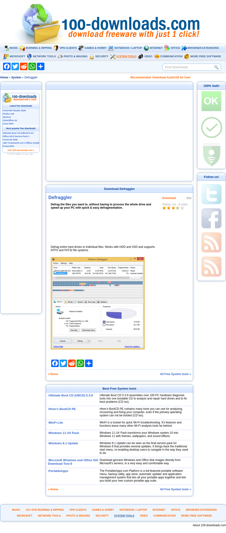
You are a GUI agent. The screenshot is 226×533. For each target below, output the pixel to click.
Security (99, 56)
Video (145, 56)
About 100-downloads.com (209, 525)
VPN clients (65, 47)
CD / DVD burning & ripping (45, 509)
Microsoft (14, 56)
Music (10, 47)
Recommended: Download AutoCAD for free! (160, 77)
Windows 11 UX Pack (63, 433)
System (16, 77)
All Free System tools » (175, 374)
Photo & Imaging (72, 56)
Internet (153, 47)
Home (4, 77)
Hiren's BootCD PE (62, 409)
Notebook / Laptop (125, 47)
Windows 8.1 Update (63, 443)
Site (188, 198)
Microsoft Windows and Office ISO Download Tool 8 (73, 461)
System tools (123, 56)
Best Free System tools (119, 388)
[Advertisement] (21, 242)
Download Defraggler (119, 189)
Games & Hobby (92, 47)
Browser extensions (200, 47)
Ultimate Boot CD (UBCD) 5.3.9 (70, 395)
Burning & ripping (35, 47)
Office (172, 47)
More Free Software (202, 56)
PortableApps (58, 471)
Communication (168, 56)
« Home (53, 374)
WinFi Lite (55, 422)
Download (169, 198)
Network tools (41, 56)
